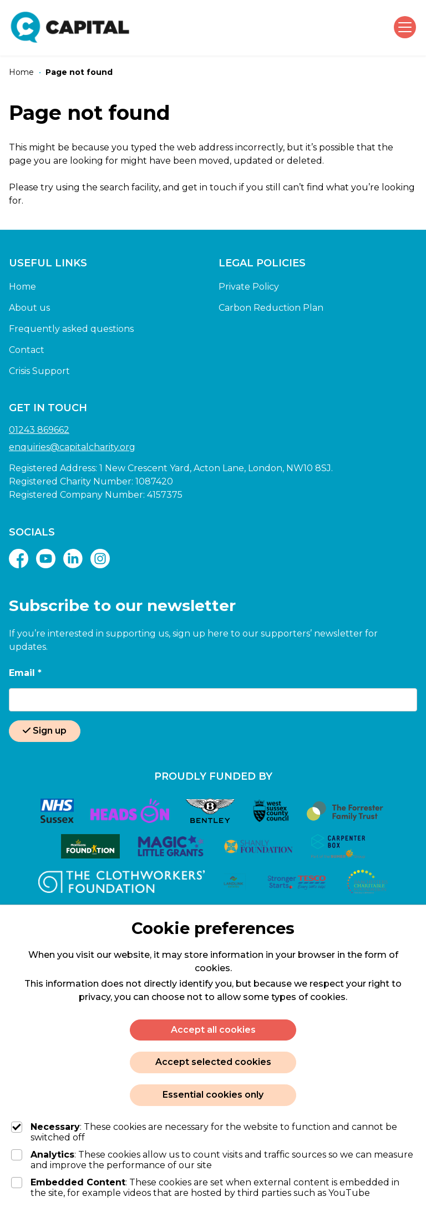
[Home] (21, 72)
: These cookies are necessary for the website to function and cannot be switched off (204, 1132)
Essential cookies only (213, 1094)
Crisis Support (39, 371)
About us (29, 307)
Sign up (45, 730)
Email (25, 673)
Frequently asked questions (71, 329)
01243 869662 (39, 430)
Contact (26, 350)
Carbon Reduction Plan (271, 307)
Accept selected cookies (213, 1062)
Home (22, 286)
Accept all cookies (213, 1029)
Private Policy (249, 286)
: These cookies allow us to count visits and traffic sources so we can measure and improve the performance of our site (212, 1159)
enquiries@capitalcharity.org (72, 447)
